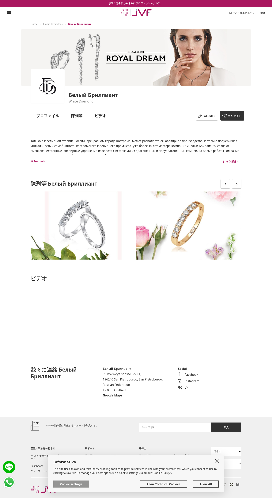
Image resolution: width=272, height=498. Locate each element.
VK (183, 387)
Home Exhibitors (52, 24)
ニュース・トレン (40, 471)
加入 (226, 427)
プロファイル (47, 115)
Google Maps (112, 395)
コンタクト (234, 116)
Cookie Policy (161, 473)
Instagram (188, 381)
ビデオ (100, 115)
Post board (37, 466)
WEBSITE (209, 116)
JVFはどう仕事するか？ (242, 13)
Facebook (188, 375)
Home (34, 24)
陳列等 (76, 115)
